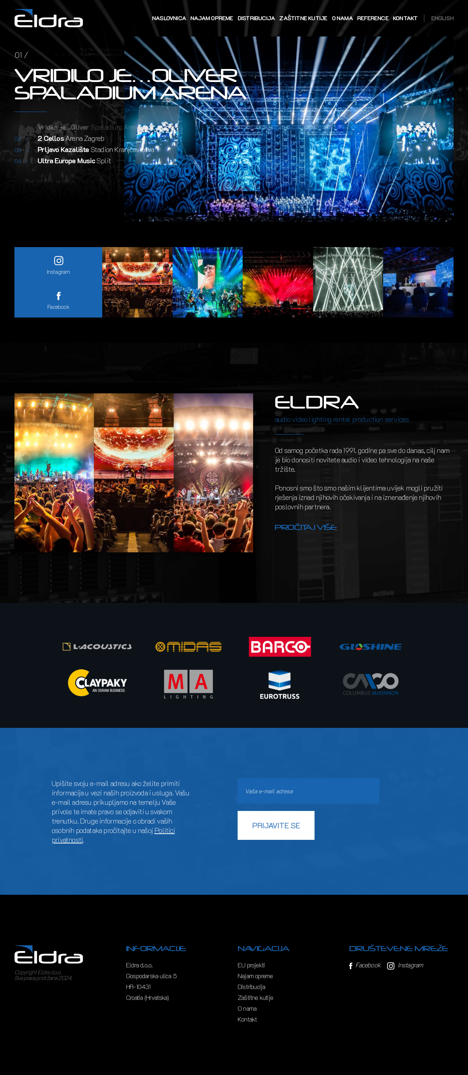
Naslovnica (169, 18)
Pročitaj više (306, 527)
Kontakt (405, 18)
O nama (342, 18)
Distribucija (256, 18)
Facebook (364, 964)
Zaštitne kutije (303, 18)
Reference (373, 18)
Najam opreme (211, 18)
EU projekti (251, 964)
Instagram (405, 964)
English (442, 18)
